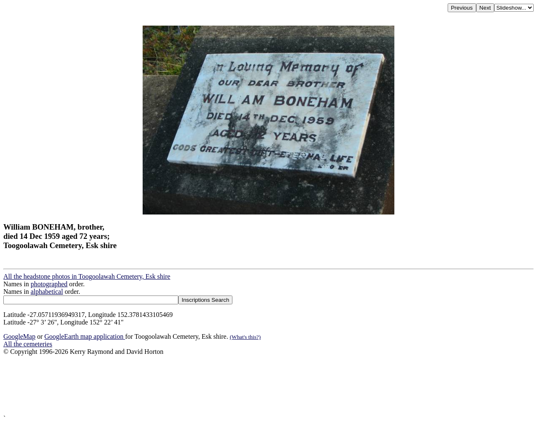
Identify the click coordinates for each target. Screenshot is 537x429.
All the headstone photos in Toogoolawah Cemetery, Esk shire (86, 276)
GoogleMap (19, 336)
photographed (49, 284)
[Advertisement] (255, 385)
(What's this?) (245, 337)
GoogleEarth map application (84, 336)
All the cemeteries (27, 344)
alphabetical (47, 291)
